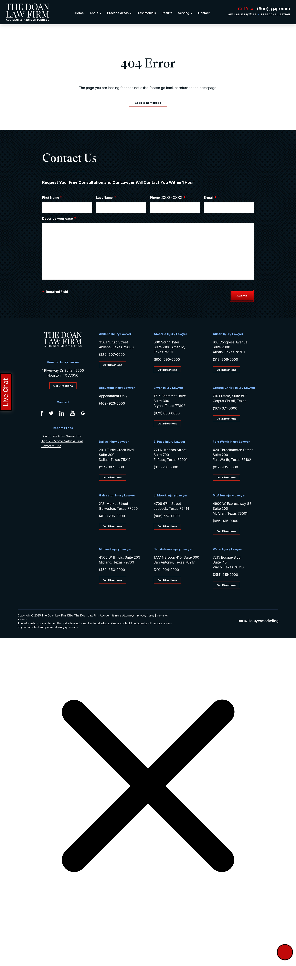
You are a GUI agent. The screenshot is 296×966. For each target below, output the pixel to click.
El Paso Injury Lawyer (169, 442)
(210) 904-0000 (166, 571)
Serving (184, 13)
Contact (204, 13)
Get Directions (63, 386)
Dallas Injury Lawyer (114, 442)
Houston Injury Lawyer (63, 362)
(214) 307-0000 (111, 468)
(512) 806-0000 (225, 360)
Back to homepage (148, 103)
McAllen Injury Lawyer (229, 496)
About (93, 13)
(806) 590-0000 (167, 360)
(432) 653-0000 (112, 571)
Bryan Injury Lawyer (168, 388)
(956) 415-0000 (225, 522)
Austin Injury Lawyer (228, 334)
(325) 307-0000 (112, 355)
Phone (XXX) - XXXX (168, 198)
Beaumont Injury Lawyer (117, 388)
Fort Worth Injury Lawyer (231, 442)
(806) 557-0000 (167, 517)
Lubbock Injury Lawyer (171, 496)
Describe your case (59, 219)
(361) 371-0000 (225, 409)
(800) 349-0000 (270, 9)
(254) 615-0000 (225, 576)
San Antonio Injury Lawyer (173, 550)
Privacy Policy (146, 617)
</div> (29, 950)
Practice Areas (118, 13)
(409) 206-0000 (112, 517)
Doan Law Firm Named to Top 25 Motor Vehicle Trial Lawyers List (62, 442)
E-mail (210, 198)
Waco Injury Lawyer (227, 550)
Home (78, 13)
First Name (52, 198)
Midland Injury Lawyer (115, 550)
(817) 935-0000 (225, 468)
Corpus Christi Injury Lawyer (234, 388)
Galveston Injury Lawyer (117, 496)
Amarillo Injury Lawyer (170, 334)
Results (167, 13)
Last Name (106, 198)
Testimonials (147, 13)
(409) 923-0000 (112, 404)
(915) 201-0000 (166, 468)
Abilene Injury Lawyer (115, 334)
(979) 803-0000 (167, 414)
